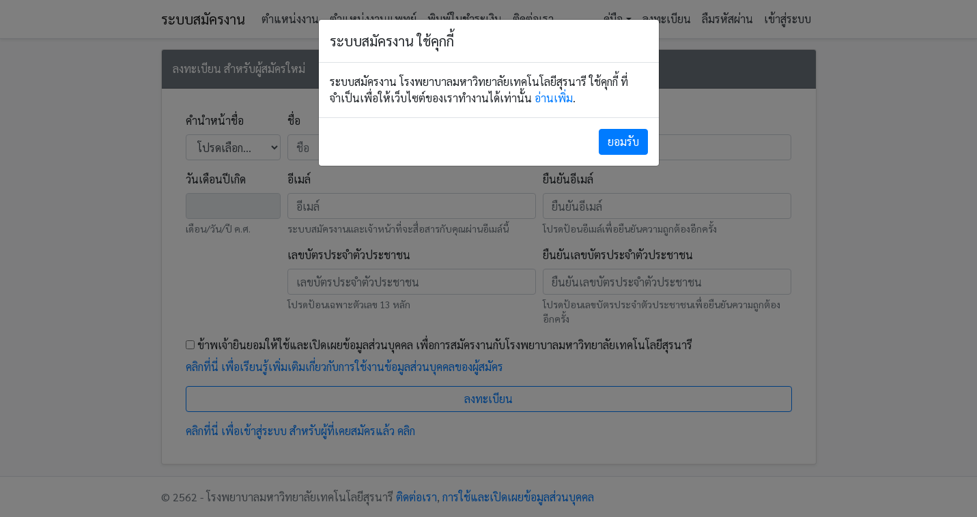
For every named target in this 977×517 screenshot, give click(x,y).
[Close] (623, 142)
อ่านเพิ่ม (554, 98)
